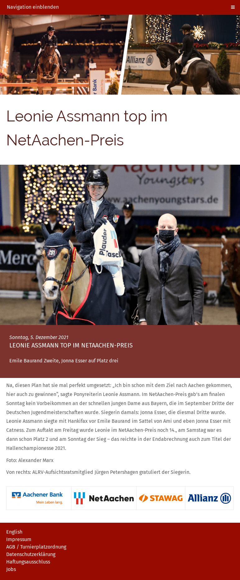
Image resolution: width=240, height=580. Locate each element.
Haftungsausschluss (28, 562)
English (14, 532)
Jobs (11, 569)
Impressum (18, 539)
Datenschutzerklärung (30, 554)
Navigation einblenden (33, 7)
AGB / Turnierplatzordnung (36, 547)
